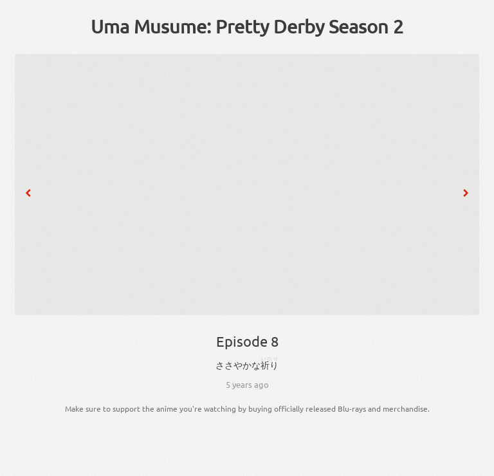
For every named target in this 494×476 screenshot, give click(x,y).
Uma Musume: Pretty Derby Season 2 (247, 26)
